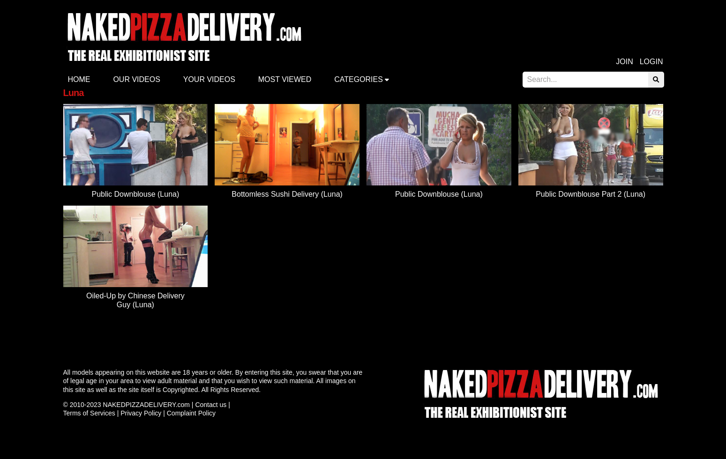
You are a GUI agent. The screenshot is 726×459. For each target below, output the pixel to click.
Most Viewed (285, 79)
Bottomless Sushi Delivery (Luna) (287, 194)
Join (624, 62)
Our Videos (136, 79)
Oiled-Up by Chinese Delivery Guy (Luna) (135, 300)
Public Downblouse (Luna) (135, 194)
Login (651, 62)
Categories (358, 79)
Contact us (210, 404)
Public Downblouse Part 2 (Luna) (590, 194)
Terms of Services (89, 413)
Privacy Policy (140, 413)
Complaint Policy (191, 413)
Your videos (209, 79)
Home (79, 79)
